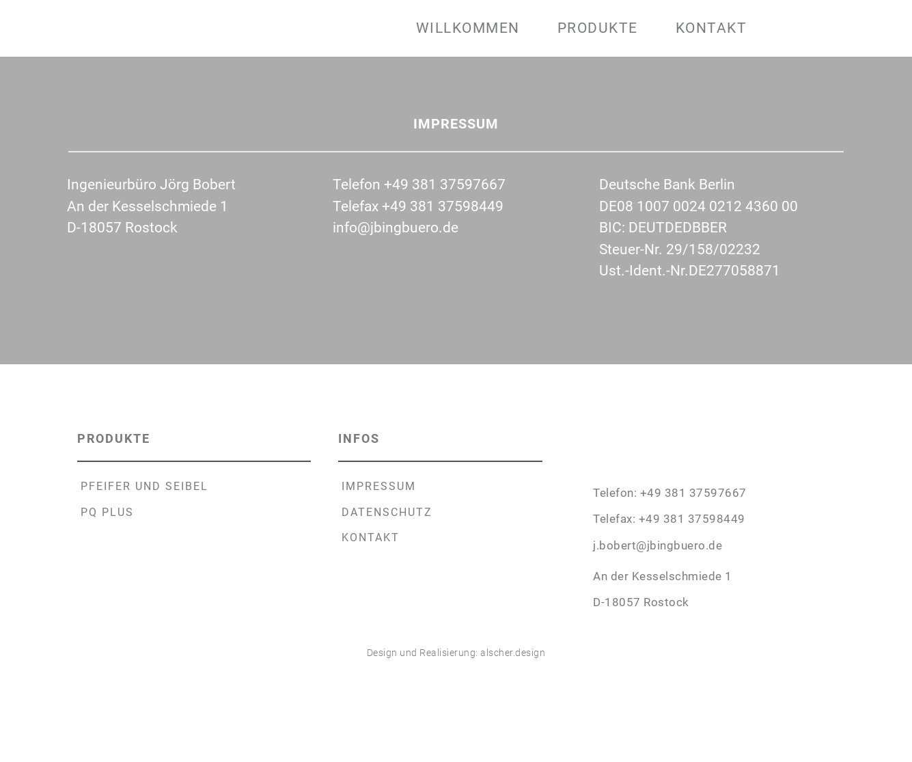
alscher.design (512, 652)
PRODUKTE (115, 438)
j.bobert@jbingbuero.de (657, 545)
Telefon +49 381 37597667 (419, 184)
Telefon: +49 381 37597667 (670, 493)
